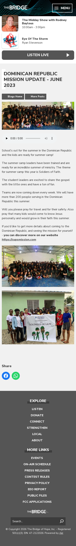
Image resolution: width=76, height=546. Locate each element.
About (37, 440)
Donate (37, 415)
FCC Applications (37, 502)
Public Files (37, 496)
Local (37, 434)
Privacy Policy (37, 483)
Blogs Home (15, 96)
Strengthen (37, 428)
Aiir (61, 533)
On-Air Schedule (37, 464)
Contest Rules (37, 477)
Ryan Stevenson (32, 42)
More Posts (38, 96)
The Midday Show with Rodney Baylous (44, 21)
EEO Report (37, 489)
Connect (37, 422)
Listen (37, 409)
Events (37, 458)
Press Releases (37, 471)
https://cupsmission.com (19, 240)
